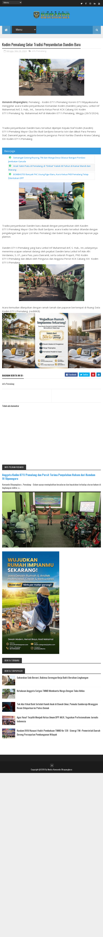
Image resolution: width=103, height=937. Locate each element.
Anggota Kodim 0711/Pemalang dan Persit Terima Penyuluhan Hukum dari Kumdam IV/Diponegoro (48, 477)
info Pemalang (39, 51)
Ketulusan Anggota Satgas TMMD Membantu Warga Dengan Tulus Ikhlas (51, 691)
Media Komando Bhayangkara (60, 769)
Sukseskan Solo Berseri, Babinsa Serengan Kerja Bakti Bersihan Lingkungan (52, 677)
